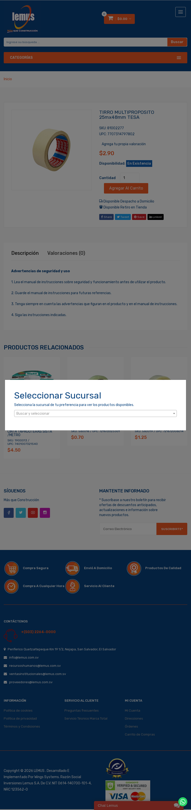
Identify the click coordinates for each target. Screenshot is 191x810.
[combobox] (95, 413)
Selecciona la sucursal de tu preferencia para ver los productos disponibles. (74, 405)
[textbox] (95, 413)
